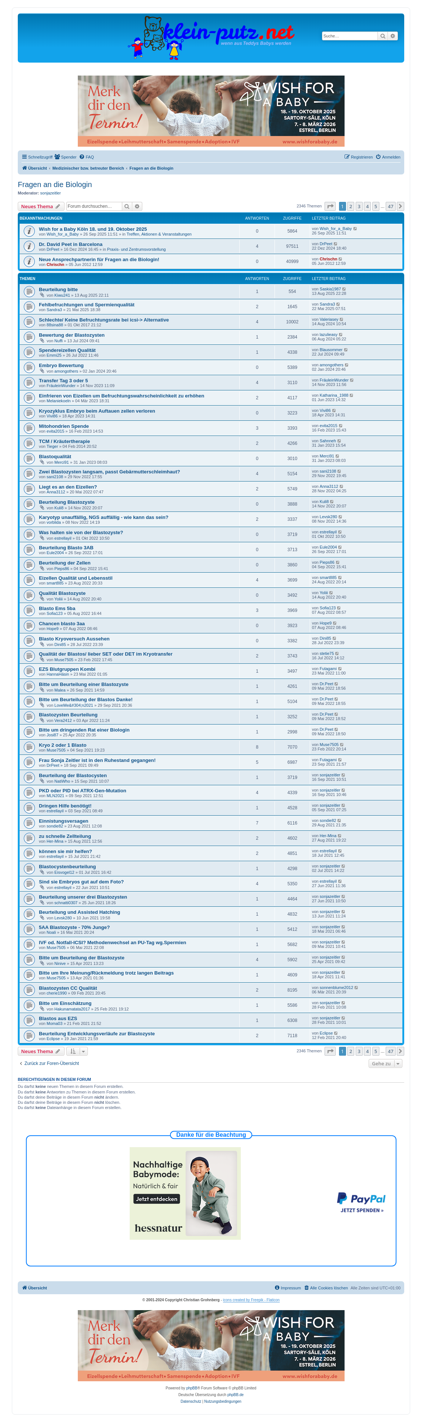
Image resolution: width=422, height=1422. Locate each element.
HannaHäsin (58, 674)
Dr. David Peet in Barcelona (71, 244)
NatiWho (62, 781)
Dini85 (60, 644)
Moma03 (55, 1023)
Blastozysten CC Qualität (68, 988)
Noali (51, 932)
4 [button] (367, 206)
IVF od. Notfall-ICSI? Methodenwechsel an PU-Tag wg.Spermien (112, 942)
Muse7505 (63, 659)
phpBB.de (235, 1395)
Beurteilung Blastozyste (66, 502)
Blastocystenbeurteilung (67, 866)
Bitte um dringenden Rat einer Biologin (84, 730)
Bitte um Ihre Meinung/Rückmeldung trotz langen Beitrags (106, 973)
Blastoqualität (55, 456)
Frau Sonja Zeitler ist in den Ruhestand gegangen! (97, 760)
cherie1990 (57, 993)
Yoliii (58, 599)
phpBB (191, 1388)
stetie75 (327, 653)
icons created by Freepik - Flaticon (251, 1300)
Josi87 (53, 735)
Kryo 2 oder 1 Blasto (62, 745)
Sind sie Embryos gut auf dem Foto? (81, 882)
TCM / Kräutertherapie (64, 441)
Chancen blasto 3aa (62, 623)
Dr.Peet (326, 684)
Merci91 (61, 462)
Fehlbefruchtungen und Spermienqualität (86, 304)
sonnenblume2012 (336, 987)
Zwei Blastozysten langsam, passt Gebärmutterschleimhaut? (109, 471)
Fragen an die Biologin (55, 184)
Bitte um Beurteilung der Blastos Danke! (86, 699)
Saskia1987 (330, 289)
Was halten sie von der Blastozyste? (81, 532)
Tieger (52, 446)
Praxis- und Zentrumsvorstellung (136, 249)
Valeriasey (329, 319)
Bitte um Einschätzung (65, 1003)
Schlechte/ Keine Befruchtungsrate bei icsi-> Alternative (104, 320)
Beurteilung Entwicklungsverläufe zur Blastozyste (97, 1033)
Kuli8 (58, 508)
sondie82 (55, 826)
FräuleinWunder (61, 385)
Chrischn (55, 264)
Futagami (328, 668)
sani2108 (55, 476)
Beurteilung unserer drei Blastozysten (83, 897)
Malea (60, 690)
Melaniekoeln (59, 401)
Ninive (60, 963)
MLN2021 (55, 795)
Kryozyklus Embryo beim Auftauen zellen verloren (97, 411)
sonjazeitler (50, 193)
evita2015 (55, 431)
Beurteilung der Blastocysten (73, 775)
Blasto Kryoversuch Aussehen (74, 639)
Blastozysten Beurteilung (68, 714)
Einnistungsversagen (63, 821)
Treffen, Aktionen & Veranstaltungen (159, 234)
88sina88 (55, 325)
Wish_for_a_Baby (63, 234)
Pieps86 (61, 568)
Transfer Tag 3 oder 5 (63, 380)
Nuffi (58, 341)
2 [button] (350, 206)
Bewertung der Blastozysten (71, 335)
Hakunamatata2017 (72, 1009)
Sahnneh (328, 441)
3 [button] (359, 206)
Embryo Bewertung (61, 365)
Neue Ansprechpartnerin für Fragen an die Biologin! (99, 259)
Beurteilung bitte (58, 289)
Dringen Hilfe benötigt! (65, 806)
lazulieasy (329, 334)
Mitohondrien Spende (64, 426)
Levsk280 (328, 516)
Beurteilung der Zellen (64, 563)
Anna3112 (56, 492)
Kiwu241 (62, 295)
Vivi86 (52, 416)
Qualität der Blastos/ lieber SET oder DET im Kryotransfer (106, 654)
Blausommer (331, 349)
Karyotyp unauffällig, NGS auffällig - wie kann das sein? (104, 517)
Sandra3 (54, 309)
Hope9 (53, 628)
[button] (330, 206)
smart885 (55, 583)
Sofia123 (55, 613)
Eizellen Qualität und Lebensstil (76, 578)
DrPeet (53, 249)
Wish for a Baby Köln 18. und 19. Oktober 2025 (93, 229)
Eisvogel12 (64, 872)
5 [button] (376, 206)
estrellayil (63, 538)
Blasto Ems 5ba (57, 608)
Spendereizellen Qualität (67, 350)
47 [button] (390, 206)
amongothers (66, 371)
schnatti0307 (65, 902)
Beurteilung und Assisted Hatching (79, 912)
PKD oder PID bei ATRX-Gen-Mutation (82, 790)
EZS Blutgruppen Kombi (67, 669)
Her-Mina (55, 841)
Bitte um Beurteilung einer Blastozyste (84, 684)
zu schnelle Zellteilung (65, 836)
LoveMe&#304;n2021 (73, 705)
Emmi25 (54, 355)
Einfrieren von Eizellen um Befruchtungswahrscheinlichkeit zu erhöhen (121, 396)
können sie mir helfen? (65, 851)
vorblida (54, 522)
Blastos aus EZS (58, 1018)
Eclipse (53, 1038)
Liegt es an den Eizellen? (68, 487)
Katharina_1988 (334, 395)
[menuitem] (65, 157)
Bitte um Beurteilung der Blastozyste (81, 957)
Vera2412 (63, 720)
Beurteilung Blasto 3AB (66, 547)
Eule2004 (55, 552)
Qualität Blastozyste (62, 593)
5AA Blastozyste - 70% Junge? (74, 927)
